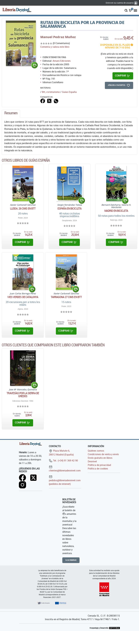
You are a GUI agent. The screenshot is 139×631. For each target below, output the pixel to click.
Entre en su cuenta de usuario (122, 2)
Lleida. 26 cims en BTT (22, 208)
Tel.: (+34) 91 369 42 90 (63, 460)
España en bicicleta (69, 208)
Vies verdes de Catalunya (22, 297)
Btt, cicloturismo (51, 92)
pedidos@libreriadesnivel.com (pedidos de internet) (65, 480)
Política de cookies (98, 468)
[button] (126, 10)
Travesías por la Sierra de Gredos (23, 395)
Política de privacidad (99, 465)
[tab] (11, 114)
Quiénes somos (96, 450)
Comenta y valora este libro (54, 46)
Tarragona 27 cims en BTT (66, 297)
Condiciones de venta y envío (103, 454)
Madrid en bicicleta (116, 210)
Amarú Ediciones (62, 60)
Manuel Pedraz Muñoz (58, 37)
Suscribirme (71, 560)
